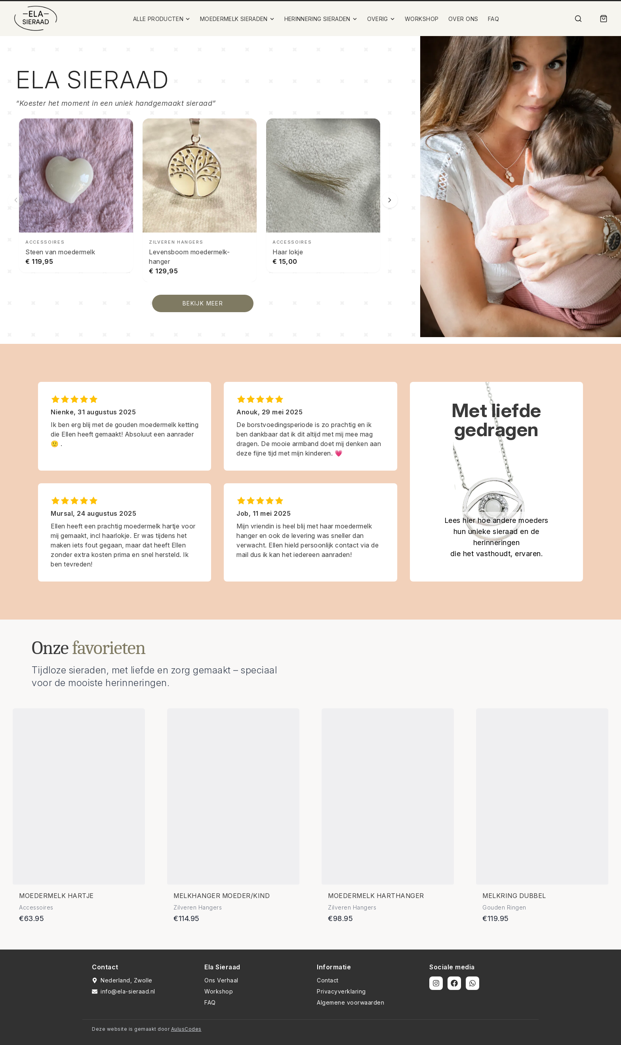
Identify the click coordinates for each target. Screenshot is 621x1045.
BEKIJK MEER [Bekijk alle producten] (203, 303)
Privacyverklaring (341, 991)
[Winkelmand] (603, 19)
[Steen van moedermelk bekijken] (76, 195)
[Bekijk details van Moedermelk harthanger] (388, 796)
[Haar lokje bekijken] (323, 195)
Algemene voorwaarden (350, 1002)
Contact (328, 980)
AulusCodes (186, 1029)
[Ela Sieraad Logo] (36, 18)
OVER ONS (463, 18)
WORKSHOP (422, 18)
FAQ (493, 18)
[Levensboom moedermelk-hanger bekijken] (200, 200)
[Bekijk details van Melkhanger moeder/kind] (233, 796)
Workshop (218, 991)
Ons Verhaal (221, 980)
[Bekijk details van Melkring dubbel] (542, 796)
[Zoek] (578, 19)
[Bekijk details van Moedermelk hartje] (79, 796)
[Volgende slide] (390, 200)
